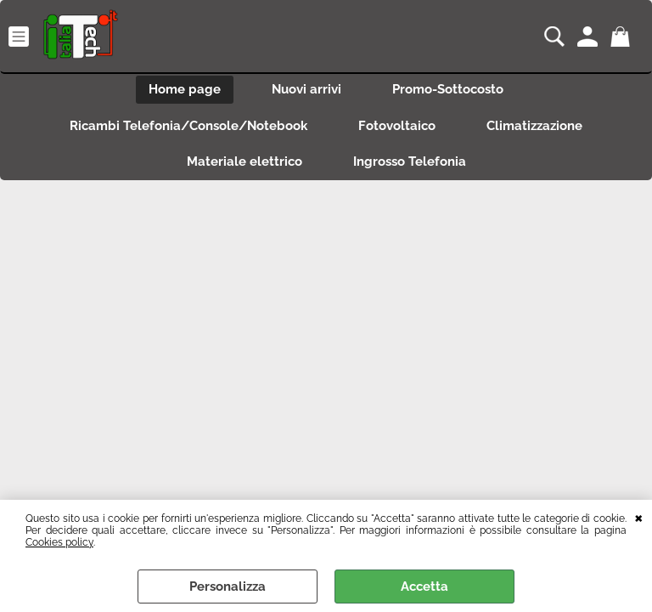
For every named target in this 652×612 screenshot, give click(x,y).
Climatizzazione (534, 125)
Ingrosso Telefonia (409, 161)
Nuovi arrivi (306, 89)
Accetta (424, 586)
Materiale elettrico (244, 161)
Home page (185, 89)
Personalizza (227, 586)
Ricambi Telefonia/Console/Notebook (188, 125)
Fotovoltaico (397, 125)
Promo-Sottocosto (447, 89)
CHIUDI (639, 516)
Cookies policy (59, 542)
